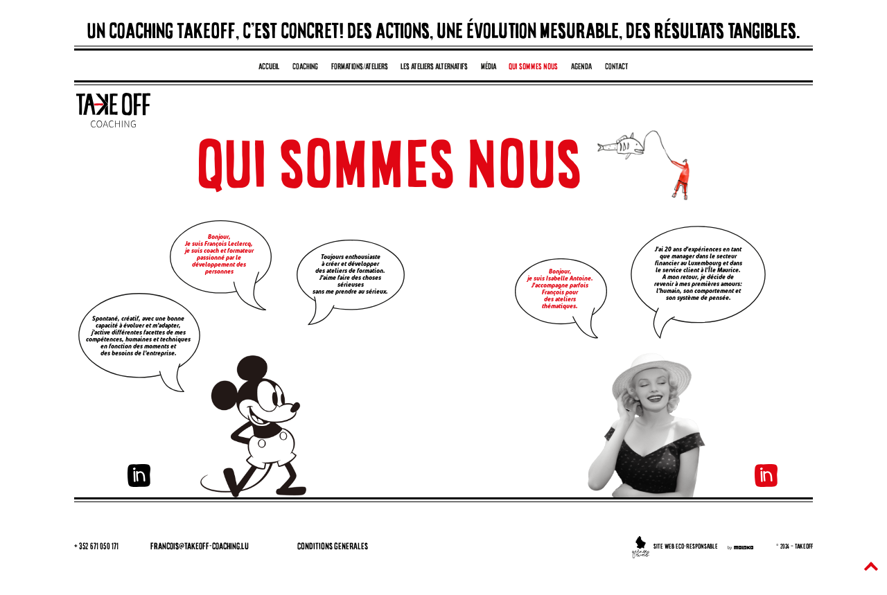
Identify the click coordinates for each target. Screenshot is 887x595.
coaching (305, 66)
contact (617, 66)
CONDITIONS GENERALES (332, 546)
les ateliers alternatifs (434, 66)
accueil (268, 66)
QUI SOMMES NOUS (533, 66)
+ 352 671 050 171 (96, 546)
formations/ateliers (359, 66)
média (488, 66)
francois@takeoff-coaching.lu (199, 546)
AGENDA (581, 66)
